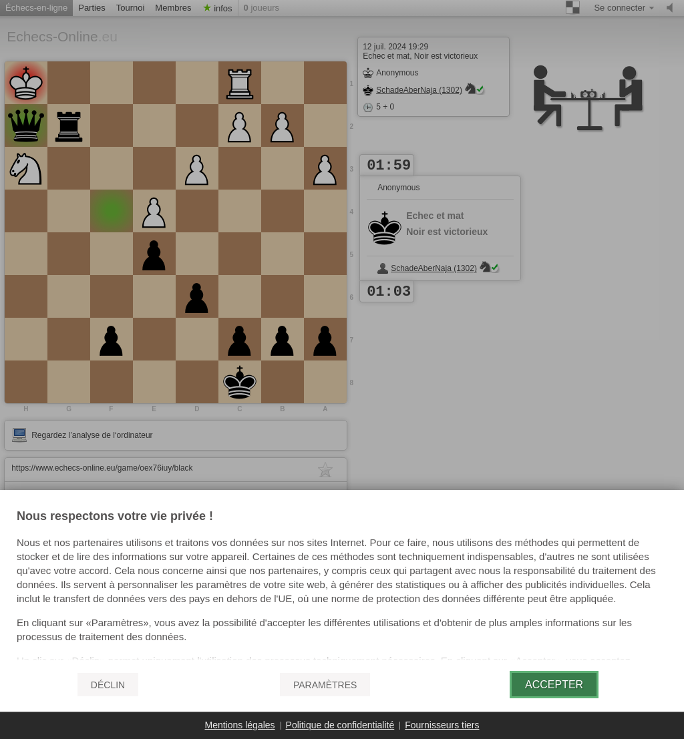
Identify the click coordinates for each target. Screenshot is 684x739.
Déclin (108, 685)
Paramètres (325, 685)
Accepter (554, 684)
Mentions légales (240, 725)
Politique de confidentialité (340, 725)
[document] (342, 585)
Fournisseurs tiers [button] (442, 725)
